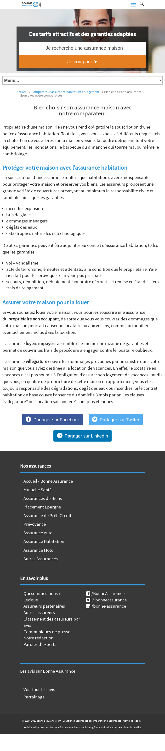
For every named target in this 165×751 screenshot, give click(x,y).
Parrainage (34, 697)
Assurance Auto (37, 532)
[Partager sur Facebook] (52, 419)
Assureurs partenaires (44, 606)
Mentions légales (132, 720)
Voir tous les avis (39, 689)
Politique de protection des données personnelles (51, 727)
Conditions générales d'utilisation (98, 727)
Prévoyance (34, 524)
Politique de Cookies (130, 727)
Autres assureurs (39, 612)
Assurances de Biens (42, 498)
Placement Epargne (42, 507)
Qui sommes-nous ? (42, 593)
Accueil (22, 92)
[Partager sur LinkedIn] (82, 436)
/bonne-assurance (106, 606)
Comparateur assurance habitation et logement (65, 92)
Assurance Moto (38, 550)
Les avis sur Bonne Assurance (47, 671)
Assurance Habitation (43, 541)
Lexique (30, 600)
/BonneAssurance (105, 593)
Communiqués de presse (46, 631)
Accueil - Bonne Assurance (48, 481)
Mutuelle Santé (37, 489)
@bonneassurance (106, 600)
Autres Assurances (40, 559)
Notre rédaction (38, 638)
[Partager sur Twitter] (116, 419)
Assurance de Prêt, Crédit (47, 515)
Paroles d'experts (39, 644)
